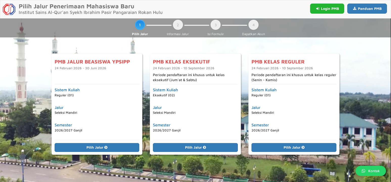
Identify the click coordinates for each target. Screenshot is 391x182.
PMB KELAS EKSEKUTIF (181, 61)
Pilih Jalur (96, 147)
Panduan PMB (367, 8)
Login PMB (327, 8)
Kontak (371, 171)
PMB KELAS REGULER (278, 61)
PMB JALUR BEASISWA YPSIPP (92, 61)
